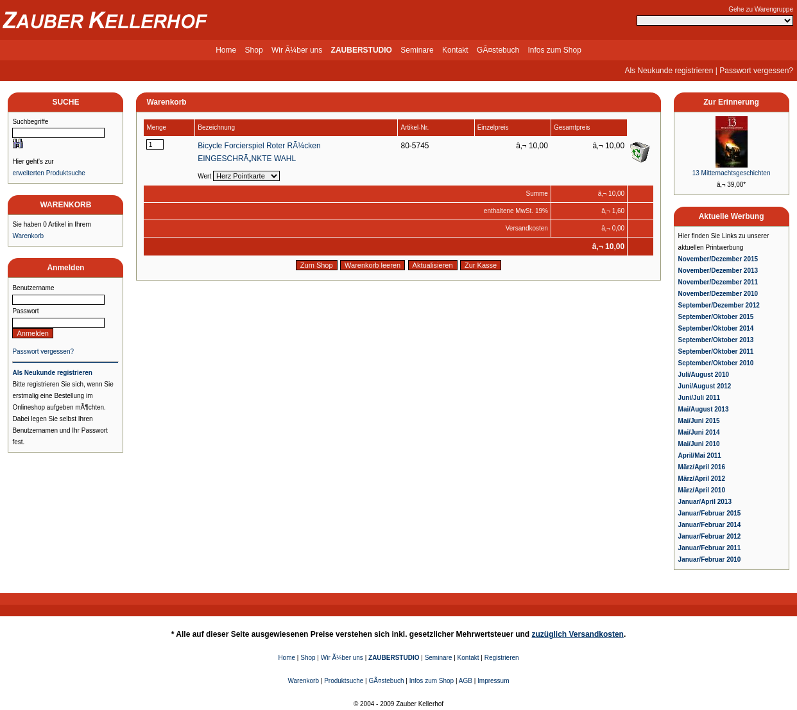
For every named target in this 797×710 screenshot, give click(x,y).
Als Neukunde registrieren (668, 70)
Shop (254, 50)
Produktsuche (343, 680)
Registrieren (501, 657)
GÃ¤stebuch (498, 50)
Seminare (416, 50)
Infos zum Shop (554, 50)
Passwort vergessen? (756, 70)
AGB (465, 680)
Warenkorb (28, 235)
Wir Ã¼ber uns (296, 50)
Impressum (493, 680)
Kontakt (455, 50)
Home (226, 50)
